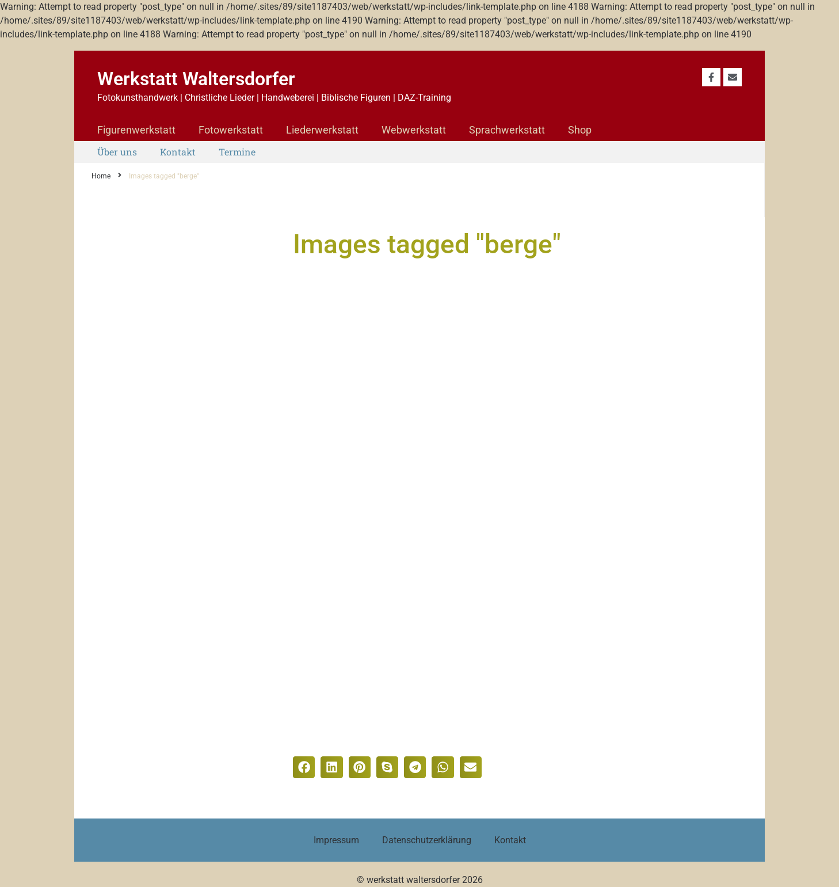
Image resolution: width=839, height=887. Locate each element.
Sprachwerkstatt (507, 130)
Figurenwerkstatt (136, 130)
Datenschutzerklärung (426, 840)
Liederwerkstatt (322, 130)
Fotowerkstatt (231, 130)
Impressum (336, 840)
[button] (304, 767)
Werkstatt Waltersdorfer (196, 79)
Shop (580, 130)
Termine (237, 152)
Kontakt (178, 152)
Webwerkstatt (414, 130)
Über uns (117, 152)
